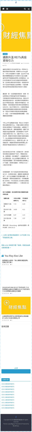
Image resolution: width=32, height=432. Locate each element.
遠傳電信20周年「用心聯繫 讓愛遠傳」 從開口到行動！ (15, 261)
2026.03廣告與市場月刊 (7, 389)
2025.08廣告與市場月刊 (7, 408)
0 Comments (25, 63)
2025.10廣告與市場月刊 (7, 402)
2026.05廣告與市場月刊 (7, 384)
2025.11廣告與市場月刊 (7, 400)
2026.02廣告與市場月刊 (7, 392)
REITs (5, 65)
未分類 (5, 54)
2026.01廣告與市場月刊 (7, 394)
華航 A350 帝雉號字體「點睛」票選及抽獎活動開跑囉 (15, 246)
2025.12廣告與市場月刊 (7, 397)
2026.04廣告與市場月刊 (7, 386)
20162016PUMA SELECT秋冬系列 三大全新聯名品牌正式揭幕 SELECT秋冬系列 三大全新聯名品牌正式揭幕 (16, 289)
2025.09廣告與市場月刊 (7, 405)
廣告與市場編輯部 (16, 63)
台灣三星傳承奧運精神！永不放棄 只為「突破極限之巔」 (15, 236)
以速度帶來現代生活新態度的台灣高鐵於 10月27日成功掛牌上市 (15, 317)
